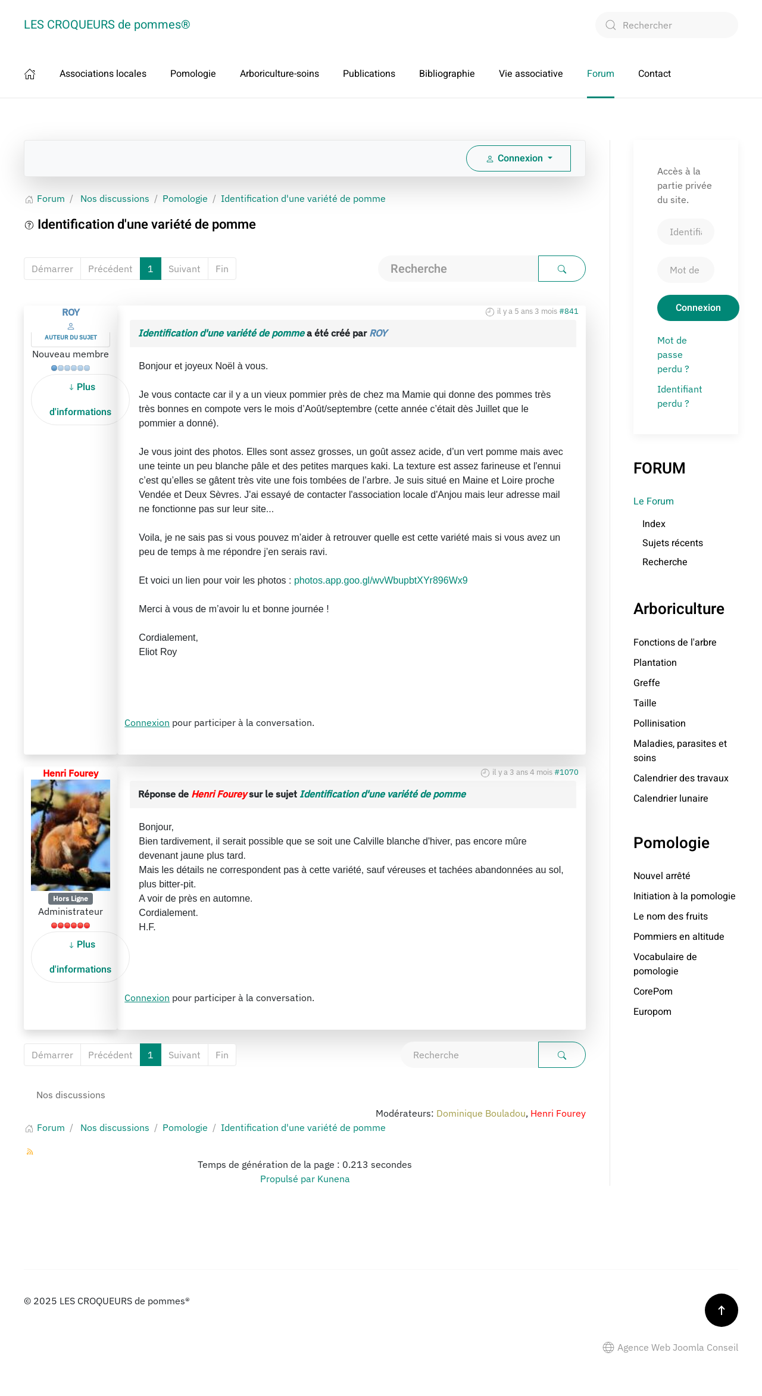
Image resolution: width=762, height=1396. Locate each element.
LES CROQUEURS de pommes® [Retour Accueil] (107, 24)
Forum (600, 74)
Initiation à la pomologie (684, 896)
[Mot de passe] (685, 270)
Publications (369, 74)
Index (654, 524)
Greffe (646, 683)
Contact (654, 74)
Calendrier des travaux (681, 778)
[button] (721, 1310)
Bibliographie (447, 74)
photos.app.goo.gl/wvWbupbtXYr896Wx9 (381, 580)
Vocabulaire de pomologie (665, 964)
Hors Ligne (70, 898)
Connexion (147, 722)
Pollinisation (659, 723)
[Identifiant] (685, 232)
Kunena (333, 1179)
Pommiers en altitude (678, 937)
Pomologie (193, 74)
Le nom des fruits (670, 916)
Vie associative (531, 74)
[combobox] (666, 25)
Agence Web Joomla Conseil (670, 1347)
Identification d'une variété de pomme (221, 333)
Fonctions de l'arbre (675, 642)
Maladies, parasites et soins (680, 751)
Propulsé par (288, 1179)
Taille (645, 703)
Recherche (665, 562)
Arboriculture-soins (279, 74)
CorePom (653, 991)
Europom (652, 1012)
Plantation (655, 663)
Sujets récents (672, 543)
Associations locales (103, 74)
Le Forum (653, 501)
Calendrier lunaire (670, 799)
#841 (569, 311)
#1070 (566, 772)
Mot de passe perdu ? (673, 354)
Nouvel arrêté (662, 876)
